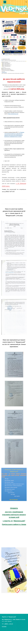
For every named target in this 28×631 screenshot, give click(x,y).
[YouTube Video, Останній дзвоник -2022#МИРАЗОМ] (14, 537)
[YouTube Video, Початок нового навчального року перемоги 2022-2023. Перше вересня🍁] (14, 604)
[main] (14, 136)
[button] (1, 2)
